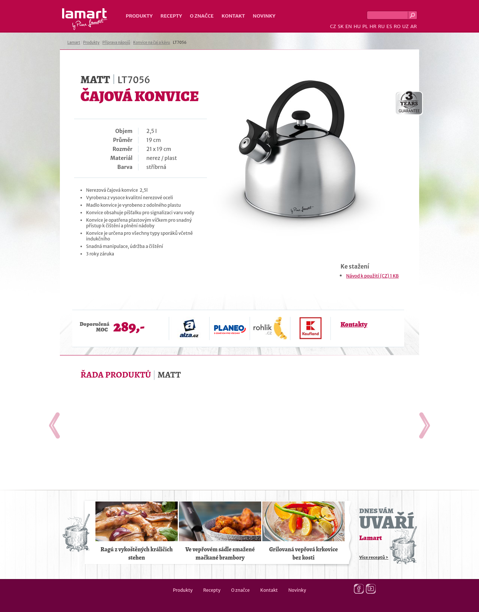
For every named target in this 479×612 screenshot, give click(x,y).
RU (381, 26)
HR (372, 26)
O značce (202, 16)
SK (341, 26)
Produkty (139, 16)
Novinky (264, 16)
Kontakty (354, 324)
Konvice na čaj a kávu (151, 42)
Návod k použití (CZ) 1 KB (372, 276)
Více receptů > (373, 557)
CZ (333, 26)
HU (357, 26)
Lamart (85, 19)
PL (365, 26)
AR (413, 26)
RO (397, 26)
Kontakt (233, 16)
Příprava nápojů (116, 42)
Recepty (171, 16)
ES (389, 26)
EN (348, 26)
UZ (405, 26)
